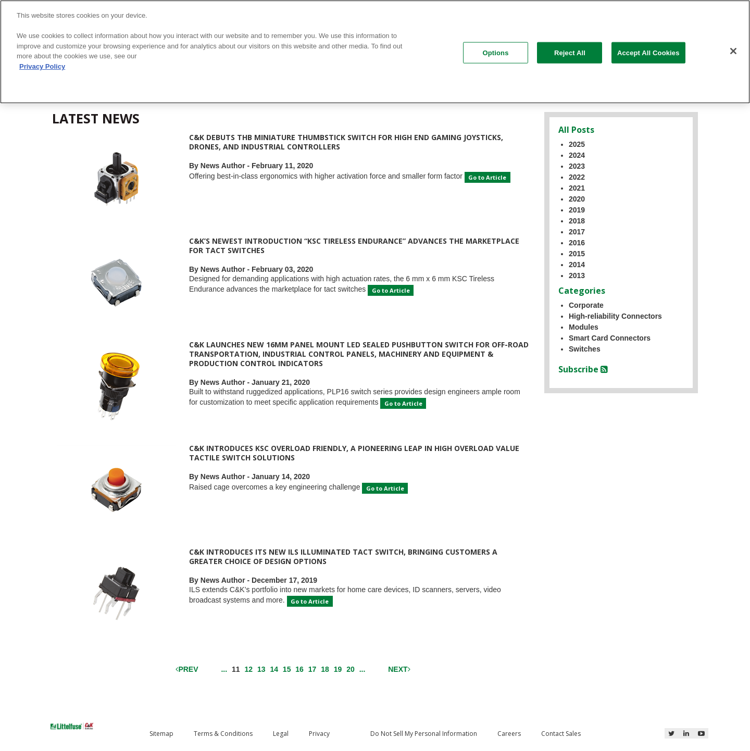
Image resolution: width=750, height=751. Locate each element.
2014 (577, 264)
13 (261, 669)
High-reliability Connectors (615, 316)
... (224, 669)
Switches (585, 349)
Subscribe (583, 369)
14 (274, 669)
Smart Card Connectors (610, 338)
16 (299, 669)
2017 (577, 232)
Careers (509, 733)
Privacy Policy (42, 66)
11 (237, 668)
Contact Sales (561, 733)
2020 (577, 199)
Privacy (319, 733)
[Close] (733, 51)
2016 (577, 243)
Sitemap (161, 733)
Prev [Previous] (187, 669)
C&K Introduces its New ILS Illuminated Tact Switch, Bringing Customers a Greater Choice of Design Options (343, 556)
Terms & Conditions (223, 733)
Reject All (569, 52)
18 (325, 669)
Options (496, 52)
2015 (577, 253)
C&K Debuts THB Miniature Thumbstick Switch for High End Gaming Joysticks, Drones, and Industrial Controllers (346, 142)
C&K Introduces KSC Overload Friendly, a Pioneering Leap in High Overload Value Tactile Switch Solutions (354, 452)
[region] (375, 52)
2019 (577, 210)
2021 (577, 188)
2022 (577, 177)
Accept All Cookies (648, 52)
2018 (577, 221)
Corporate (586, 305)
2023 (577, 166)
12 (248, 669)
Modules (583, 327)
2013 (577, 275)
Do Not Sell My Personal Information (423, 733)
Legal (281, 733)
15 (287, 669)
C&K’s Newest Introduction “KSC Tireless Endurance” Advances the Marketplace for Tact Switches (354, 245)
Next (399, 669)
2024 (577, 155)
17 (312, 669)
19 (338, 669)
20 (350, 669)
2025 (577, 144)
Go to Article (487, 177)
